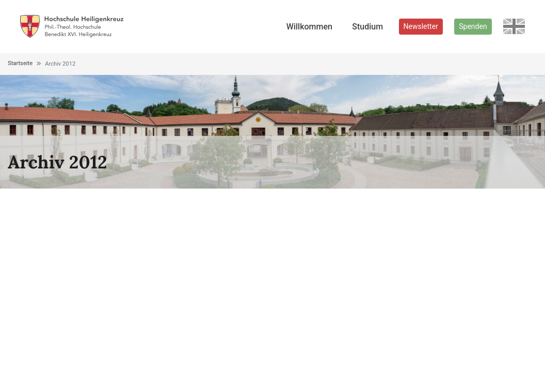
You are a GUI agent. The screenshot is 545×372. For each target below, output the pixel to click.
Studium (367, 27)
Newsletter (421, 26)
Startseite (20, 63)
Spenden (473, 26)
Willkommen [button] (309, 27)
